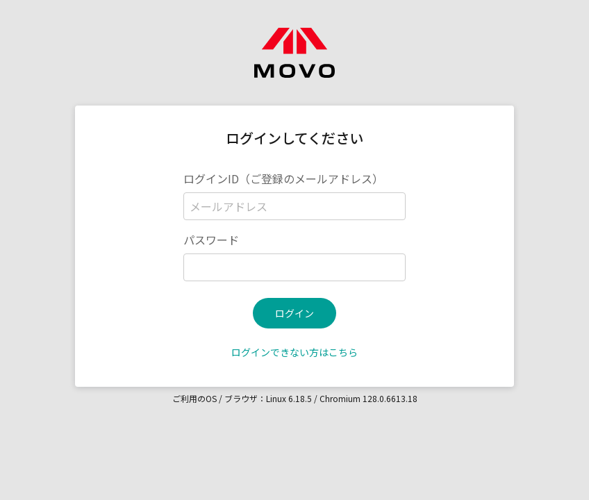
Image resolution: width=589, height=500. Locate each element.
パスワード (211, 239)
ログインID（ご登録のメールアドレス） (283, 178)
